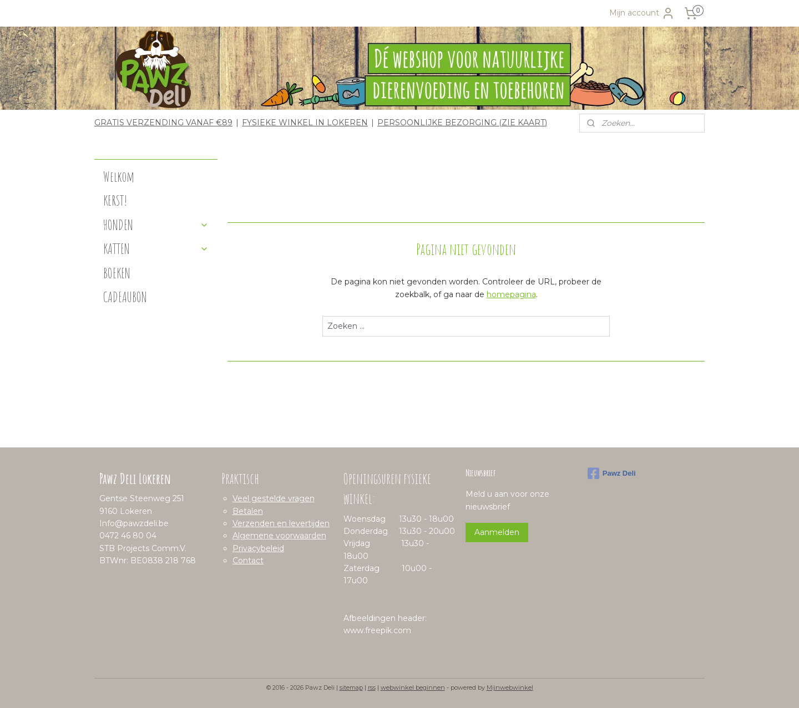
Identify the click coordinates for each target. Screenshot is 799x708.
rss (372, 687)
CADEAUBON (125, 296)
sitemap (351, 687)
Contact (248, 561)
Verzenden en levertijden (281, 523)
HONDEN (156, 224)
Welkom (118, 176)
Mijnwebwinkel (510, 687)
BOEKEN (116, 273)
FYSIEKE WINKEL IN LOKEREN (305, 123)
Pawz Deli (612, 473)
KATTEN (156, 248)
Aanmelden (496, 532)
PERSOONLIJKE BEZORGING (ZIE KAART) (462, 123)
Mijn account (642, 13)
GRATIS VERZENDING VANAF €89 (163, 123)
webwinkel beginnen (413, 687)
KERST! (115, 200)
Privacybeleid (258, 548)
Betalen (247, 511)
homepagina (510, 294)
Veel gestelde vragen (273, 498)
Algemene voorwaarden (279, 536)
